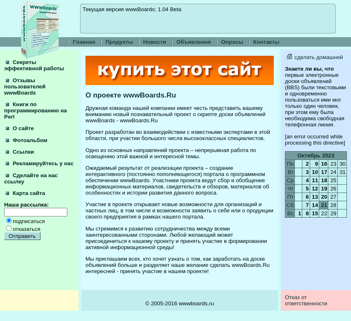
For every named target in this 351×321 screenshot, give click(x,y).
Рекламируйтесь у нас (40, 163)
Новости (154, 42)
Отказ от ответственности (306, 300)
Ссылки (20, 152)
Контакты (267, 42)
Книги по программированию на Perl (35, 110)
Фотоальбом (26, 140)
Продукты (119, 42)
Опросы (232, 42)
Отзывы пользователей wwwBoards (24, 86)
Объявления (193, 42)
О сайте (20, 128)
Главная (84, 42)
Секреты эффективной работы (34, 65)
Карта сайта (25, 193)
